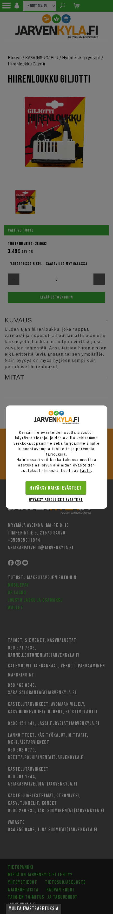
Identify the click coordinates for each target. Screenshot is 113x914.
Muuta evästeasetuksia (34, 909)
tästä (85, 470)
